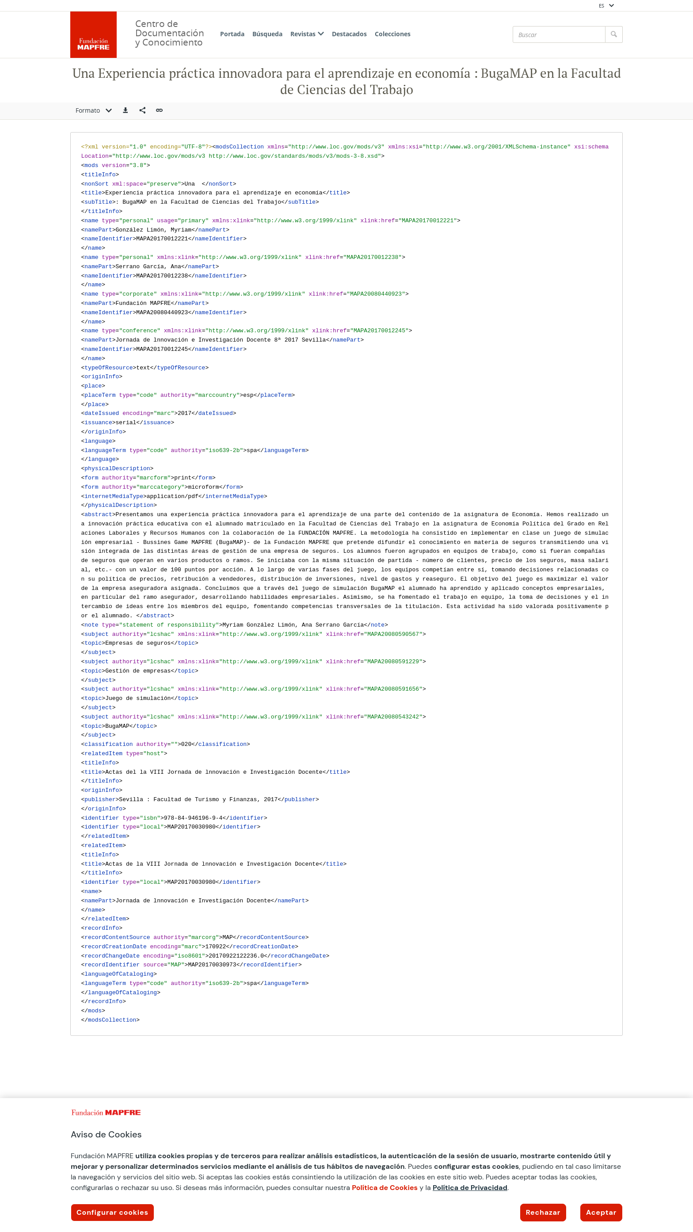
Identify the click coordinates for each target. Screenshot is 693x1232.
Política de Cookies (385, 1187)
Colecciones (393, 34)
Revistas (307, 34)
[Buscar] (559, 34)
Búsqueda (267, 34)
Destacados (349, 34)
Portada (232, 34)
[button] (125, 111)
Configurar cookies (112, 1212)
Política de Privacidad (470, 1187)
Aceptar (601, 1212)
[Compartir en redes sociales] (142, 111)
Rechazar (543, 1212)
